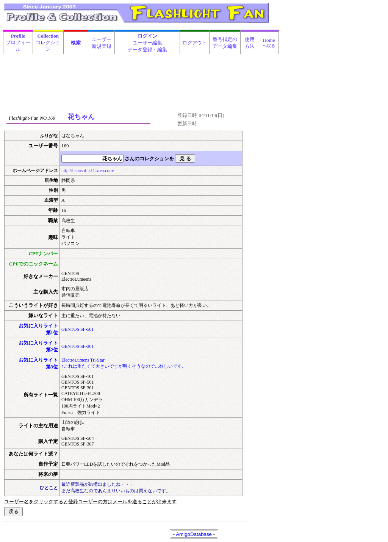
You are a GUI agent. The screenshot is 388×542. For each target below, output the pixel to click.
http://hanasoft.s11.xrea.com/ (87, 170)
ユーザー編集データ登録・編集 (147, 42)
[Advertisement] (141, 74)
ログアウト (194, 43)
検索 (76, 43)
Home (269, 42)
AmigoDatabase (194, 534)
